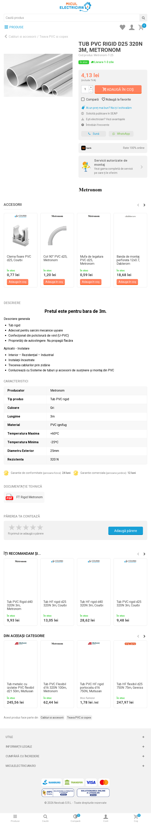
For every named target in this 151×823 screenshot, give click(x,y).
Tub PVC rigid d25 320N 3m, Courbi (129, 603)
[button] (144, 205)
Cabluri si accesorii (22, 36)
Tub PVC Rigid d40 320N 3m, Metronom (20, 605)
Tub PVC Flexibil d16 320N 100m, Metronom (55, 687)
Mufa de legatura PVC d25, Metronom (91, 260)
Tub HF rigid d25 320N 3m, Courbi (55, 603)
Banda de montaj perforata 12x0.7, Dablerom (128, 260)
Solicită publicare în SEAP (99, 113)
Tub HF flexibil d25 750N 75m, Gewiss (130, 685)
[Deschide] (75, 737)
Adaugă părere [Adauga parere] (125, 531)
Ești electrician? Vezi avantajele (103, 119)
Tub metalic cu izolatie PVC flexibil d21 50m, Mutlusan (20, 687)
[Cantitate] (85, 89)
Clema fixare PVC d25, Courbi (19, 258)
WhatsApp (121, 134)
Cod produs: (85, 55)
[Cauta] (143, 18)
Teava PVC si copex (54, 36)
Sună (93, 134)
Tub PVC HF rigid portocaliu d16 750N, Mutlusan (92, 687)
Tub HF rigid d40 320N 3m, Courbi (91, 603)
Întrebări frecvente (95, 124)
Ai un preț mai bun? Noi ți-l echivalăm (106, 107)
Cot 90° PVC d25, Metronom (55, 258)
